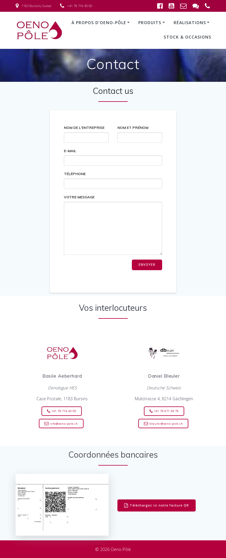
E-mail (113, 157)
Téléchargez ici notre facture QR (156, 505)
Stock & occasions (187, 37)
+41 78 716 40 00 (61, 411)
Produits (149, 22)
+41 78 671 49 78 (164, 411)
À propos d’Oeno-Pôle (99, 22)
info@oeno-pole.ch (61, 424)
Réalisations (190, 22)
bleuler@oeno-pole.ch (163, 424)
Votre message (113, 225)
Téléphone (113, 180)
